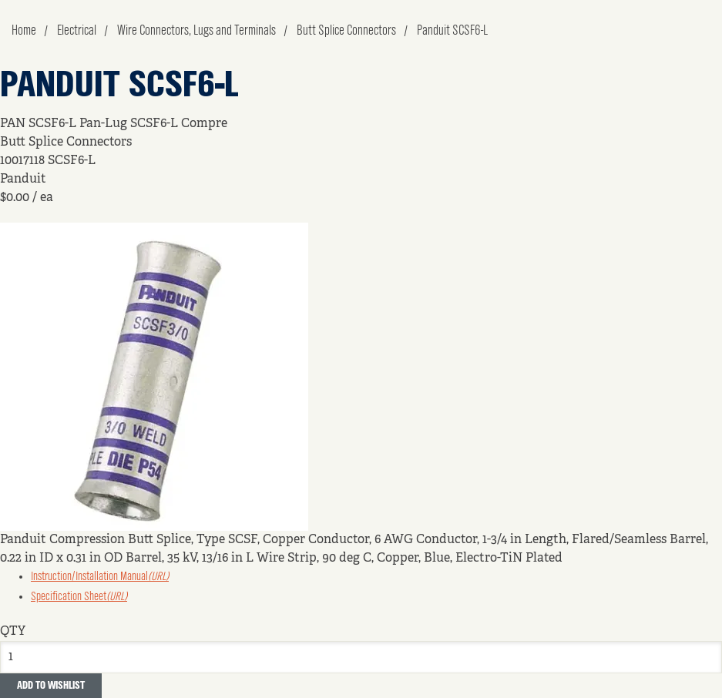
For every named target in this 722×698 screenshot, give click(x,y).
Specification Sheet (79, 597)
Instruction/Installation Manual (100, 577)
